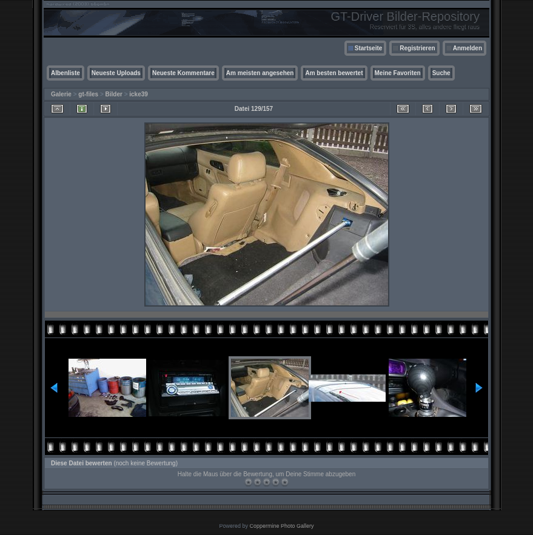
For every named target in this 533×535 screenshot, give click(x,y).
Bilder (114, 94)
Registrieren (417, 48)
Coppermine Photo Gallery (281, 526)
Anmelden (467, 48)
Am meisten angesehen (260, 73)
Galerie (61, 94)
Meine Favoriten (398, 73)
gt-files (88, 94)
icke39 (138, 94)
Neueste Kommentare (183, 73)
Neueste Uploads (116, 73)
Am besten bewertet (334, 73)
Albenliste (65, 73)
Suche (441, 73)
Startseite (369, 48)
